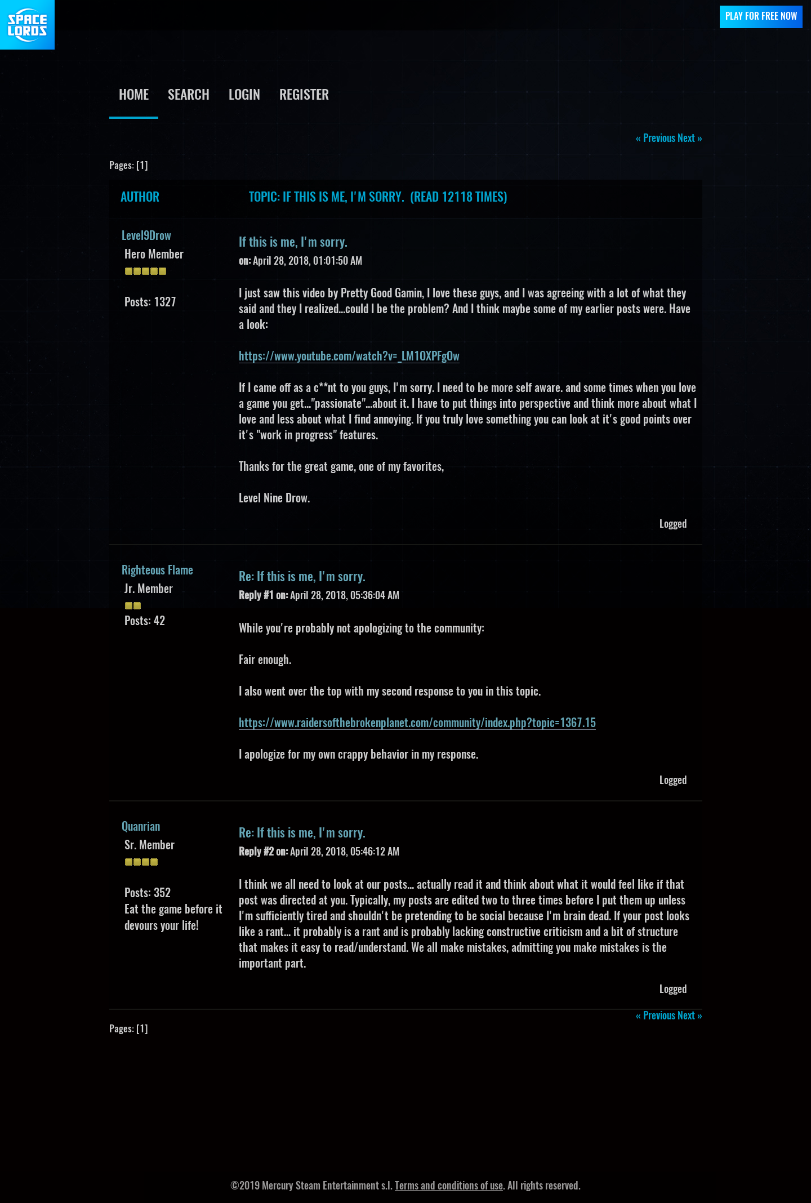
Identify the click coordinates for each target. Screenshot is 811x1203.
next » (690, 139)
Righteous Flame (157, 571)
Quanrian (141, 827)
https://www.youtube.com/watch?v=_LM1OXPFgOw (349, 357)
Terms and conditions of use (449, 1187)
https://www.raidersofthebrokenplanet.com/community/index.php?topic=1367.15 (417, 723)
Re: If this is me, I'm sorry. (302, 577)
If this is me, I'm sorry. (293, 243)
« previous (655, 139)
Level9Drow (146, 236)
